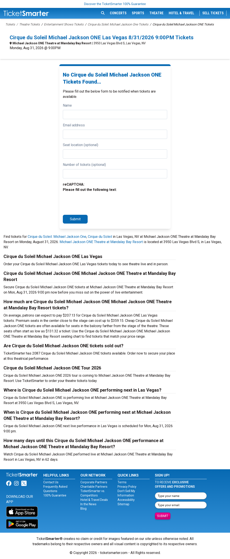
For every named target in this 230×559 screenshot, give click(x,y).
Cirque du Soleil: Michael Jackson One (57, 237)
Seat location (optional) (80, 145)
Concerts (118, 13)
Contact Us (50, 482)
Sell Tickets (213, 13)
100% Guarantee (54, 495)
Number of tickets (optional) (84, 165)
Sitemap (123, 504)
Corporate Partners (93, 482)
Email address (74, 125)
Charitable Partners (93, 486)
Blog (83, 508)
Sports (138, 13)
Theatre (156, 13)
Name (67, 105)
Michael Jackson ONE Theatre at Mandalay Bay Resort (52, 43)
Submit (75, 219)
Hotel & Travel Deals (94, 500)
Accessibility (126, 500)
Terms (122, 482)
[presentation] (96, 202)
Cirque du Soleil (100, 237)
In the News (88, 504)
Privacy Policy (127, 486)
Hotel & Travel (181, 13)
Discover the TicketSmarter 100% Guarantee (115, 4)
